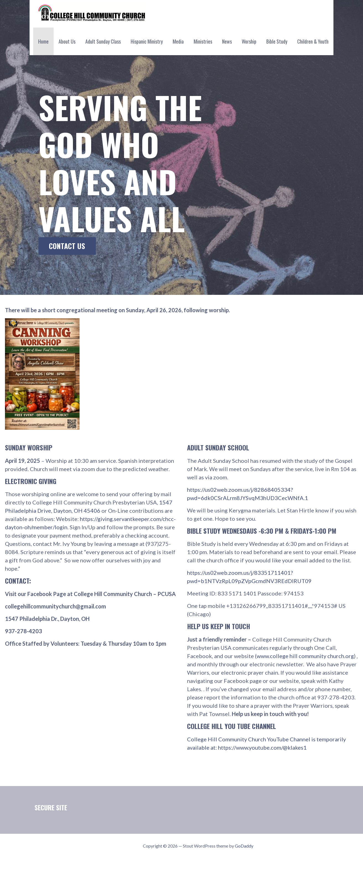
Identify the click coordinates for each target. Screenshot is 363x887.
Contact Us (67, 246)
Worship (249, 41)
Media (178, 41)
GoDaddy (244, 845)
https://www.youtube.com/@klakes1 (262, 747)
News (227, 41)
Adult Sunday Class (103, 41)
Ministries (203, 41)
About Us (67, 41)
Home (43, 41)
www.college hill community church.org (305, 656)
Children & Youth (312, 41)
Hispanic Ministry (147, 41)
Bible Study (276, 41)
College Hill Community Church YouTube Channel (249, 739)
